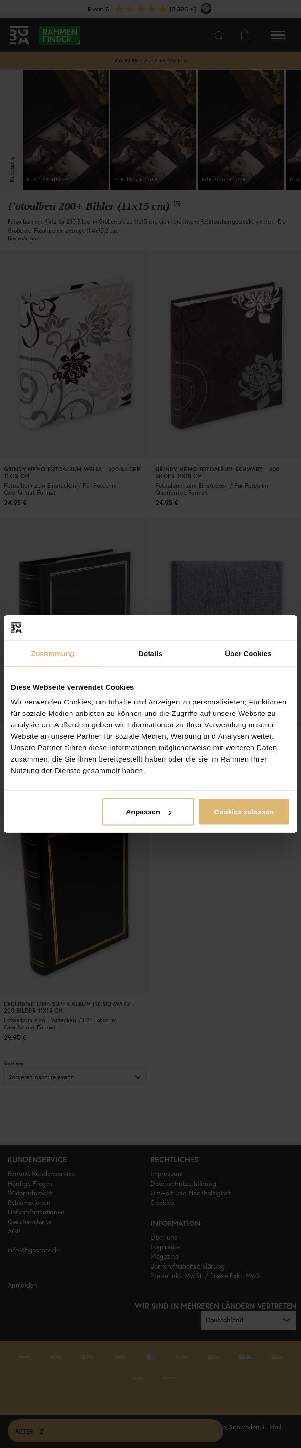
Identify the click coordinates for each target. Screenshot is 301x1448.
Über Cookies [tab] (248, 653)
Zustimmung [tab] (52, 653)
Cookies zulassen (244, 812)
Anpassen (148, 812)
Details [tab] (150, 653)
